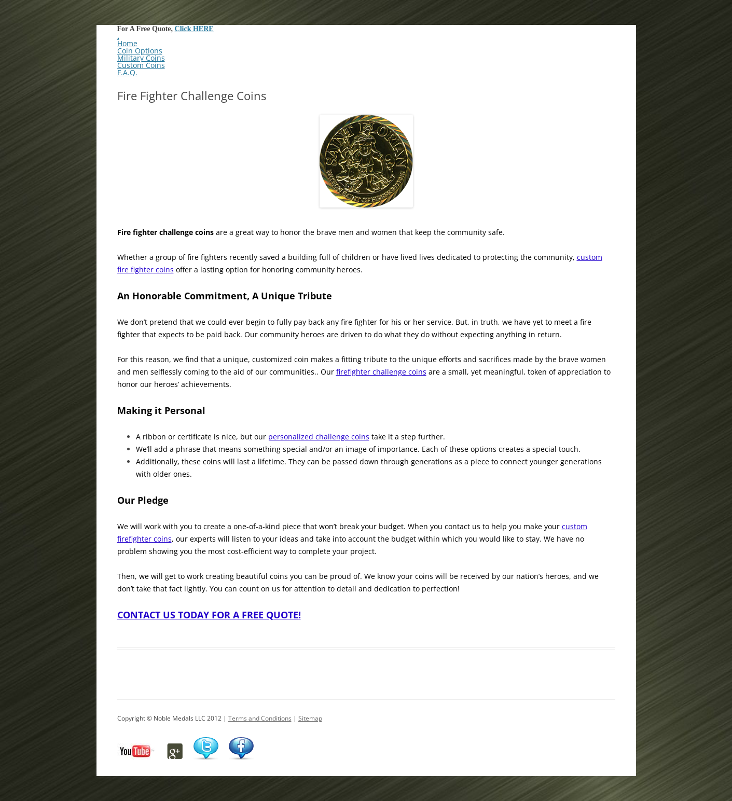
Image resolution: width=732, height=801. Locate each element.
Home (127, 43)
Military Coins (141, 58)
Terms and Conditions (260, 718)
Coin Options (139, 51)
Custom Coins (141, 65)
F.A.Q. (127, 72)
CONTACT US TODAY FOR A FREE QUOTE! (209, 615)
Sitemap (310, 718)
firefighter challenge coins (381, 372)
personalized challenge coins (318, 436)
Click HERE (194, 29)
